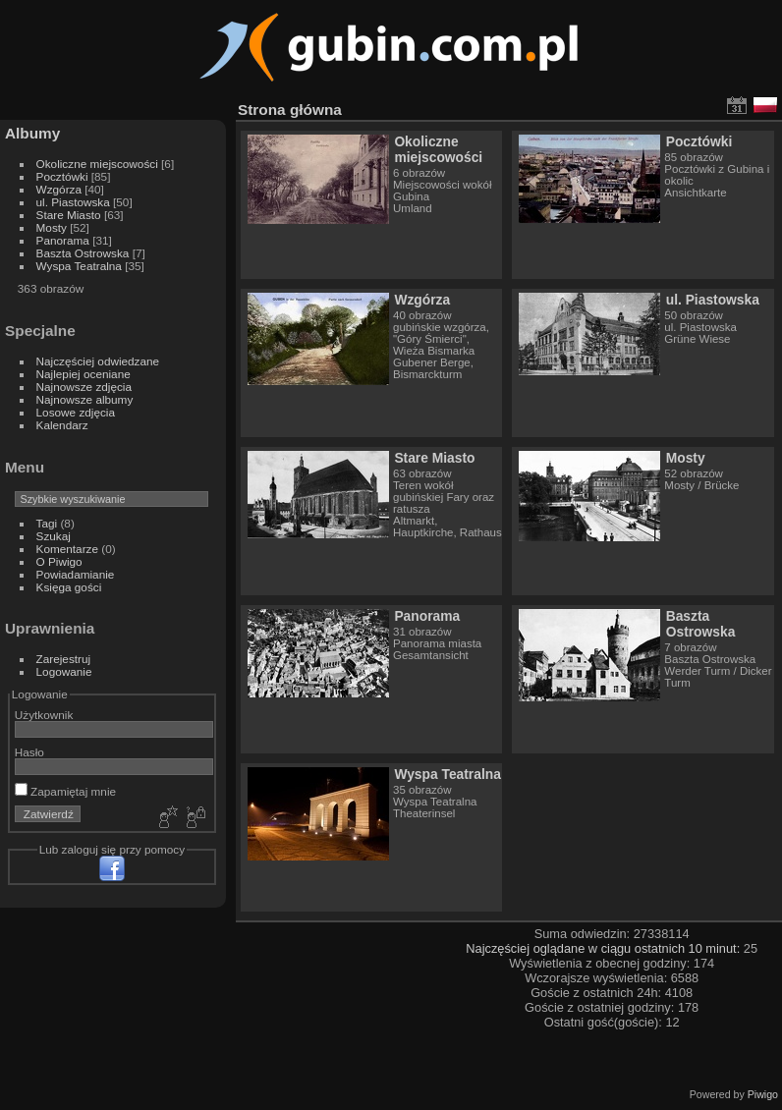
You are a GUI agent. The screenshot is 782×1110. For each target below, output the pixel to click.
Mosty (51, 227)
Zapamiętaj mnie (65, 791)
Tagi (47, 523)
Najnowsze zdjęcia (84, 386)
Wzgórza (59, 189)
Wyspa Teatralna (79, 265)
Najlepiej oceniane (83, 373)
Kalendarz (62, 424)
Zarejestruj (63, 658)
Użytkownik (44, 714)
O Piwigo (59, 561)
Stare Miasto (68, 214)
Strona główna (290, 109)
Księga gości (69, 587)
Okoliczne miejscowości (97, 163)
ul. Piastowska (73, 201)
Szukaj (53, 535)
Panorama (62, 240)
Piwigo (763, 1094)
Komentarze (67, 548)
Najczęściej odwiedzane (98, 361)
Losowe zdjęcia (75, 412)
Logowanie (64, 671)
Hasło (29, 752)
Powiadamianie (75, 574)
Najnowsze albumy (85, 399)
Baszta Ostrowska (83, 253)
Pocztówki (62, 176)
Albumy (32, 133)
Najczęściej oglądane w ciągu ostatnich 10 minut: (604, 948)
